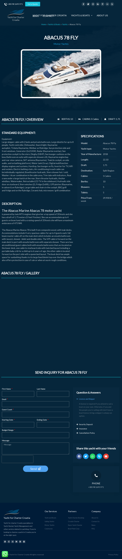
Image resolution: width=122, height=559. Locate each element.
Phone (96, 483)
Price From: (86, 198)
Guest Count (7, 409)
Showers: (85, 187)
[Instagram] (93, 4)
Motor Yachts (61, 43)
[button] (96, 400)
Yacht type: (86, 148)
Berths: (84, 181)
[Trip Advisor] (107, 4)
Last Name (41, 389)
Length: (84, 159)
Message (5, 440)
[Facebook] (83, 4)
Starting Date (7, 420)
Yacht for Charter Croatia (15, 18)
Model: (84, 143)
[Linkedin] (98, 4)
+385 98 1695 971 (15, 4)
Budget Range (8, 430)
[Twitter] (88, 4)
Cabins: (84, 176)
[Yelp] (112, 4)
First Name (6, 389)
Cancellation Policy (87, 433)
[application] (91, 15)
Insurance (83, 429)
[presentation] (17, 459)
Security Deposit (86, 424)
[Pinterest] (103, 4)
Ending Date (42, 420)
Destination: (87, 170)
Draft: (84, 165)
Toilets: (84, 192)
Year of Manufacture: (91, 154)
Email (4, 399)
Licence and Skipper (87, 399)
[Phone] (96, 475)
